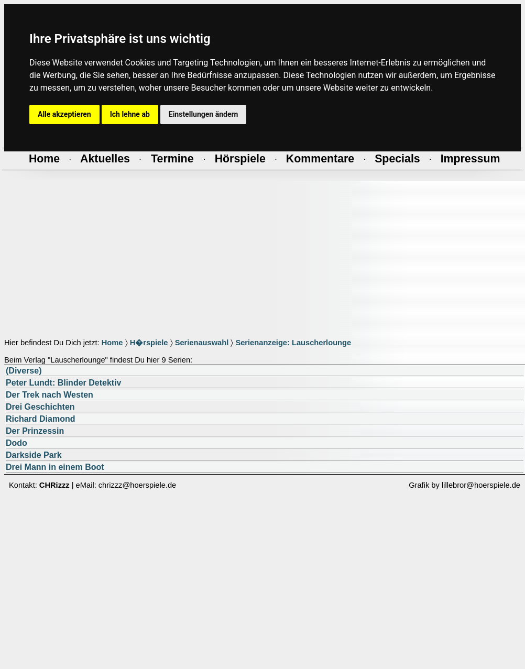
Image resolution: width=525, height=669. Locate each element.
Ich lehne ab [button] (130, 114)
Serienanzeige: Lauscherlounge (293, 342)
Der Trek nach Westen (49, 394)
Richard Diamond (40, 418)
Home (112, 342)
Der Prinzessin (35, 430)
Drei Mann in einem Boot (55, 467)
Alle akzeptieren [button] (64, 114)
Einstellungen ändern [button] (203, 114)
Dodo (16, 442)
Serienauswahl (202, 342)
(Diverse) (23, 370)
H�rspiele (149, 342)
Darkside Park (34, 455)
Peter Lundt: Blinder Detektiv (63, 382)
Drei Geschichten (40, 406)
